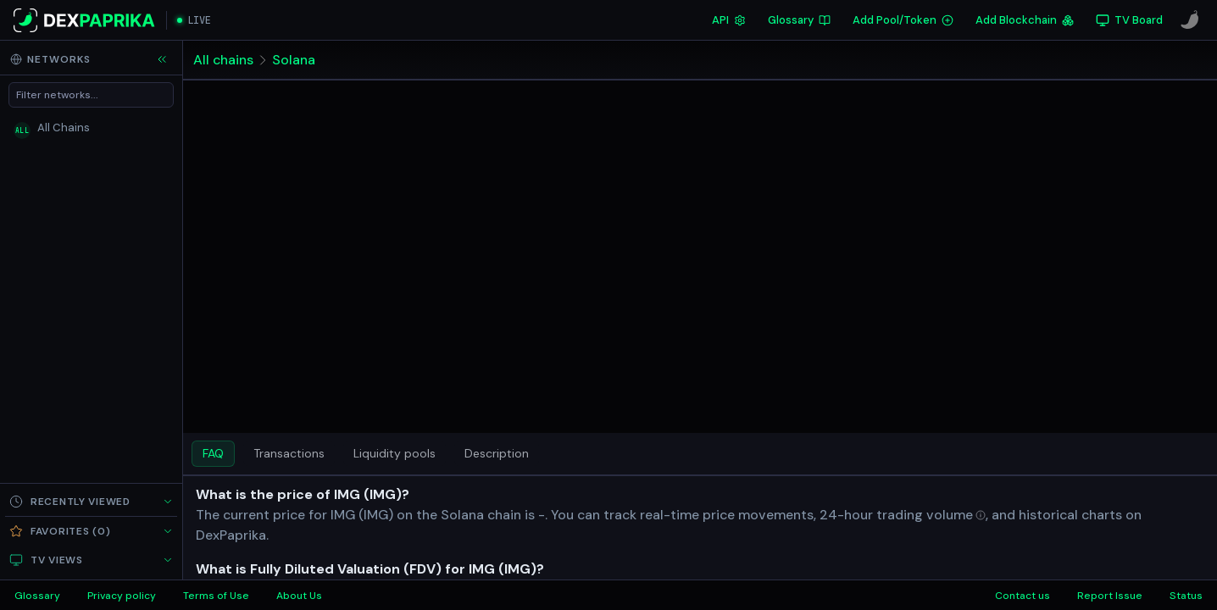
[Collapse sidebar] (162, 59)
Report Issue (1109, 595)
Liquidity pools (394, 453)
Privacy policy (121, 595)
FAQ (213, 453)
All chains (223, 60)
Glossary (799, 20)
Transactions (289, 453)
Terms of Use (216, 595)
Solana (293, 60)
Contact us (1022, 595)
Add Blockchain (1024, 20)
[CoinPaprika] (1189, 20)
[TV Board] (1129, 20)
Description (496, 453)
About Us (299, 595)
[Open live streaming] (194, 20)
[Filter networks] (91, 95)
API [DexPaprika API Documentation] (729, 20)
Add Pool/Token (903, 20)
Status (1186, 595)
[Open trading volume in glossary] (931, 515)
